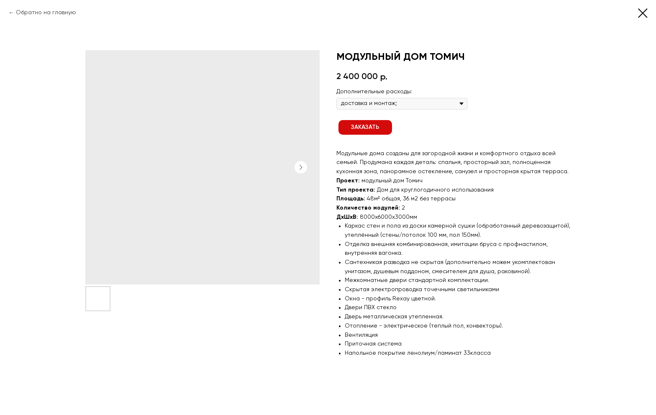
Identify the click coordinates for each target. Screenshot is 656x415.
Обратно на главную (46, 12)
